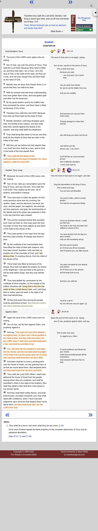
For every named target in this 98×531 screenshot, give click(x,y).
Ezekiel (49, 42)
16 (4, 244)
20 (4, 317)
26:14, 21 (17, 436)
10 (4, 155)
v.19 (61, 426)
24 (4, 361)
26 (4, 392)
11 (4, 175)
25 (4, 374)
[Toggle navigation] (91, 6)
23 (4, 348)
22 (4, 332)
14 (4, 219)
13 (4, 197)
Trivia (26, 25)
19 (4, 299)
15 (4, 233)
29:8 (36, 22)
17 (4, 263)
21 (4, 324)
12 (4, 183)
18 (4, 280)
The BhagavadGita (84, 19)
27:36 (28, 436)
